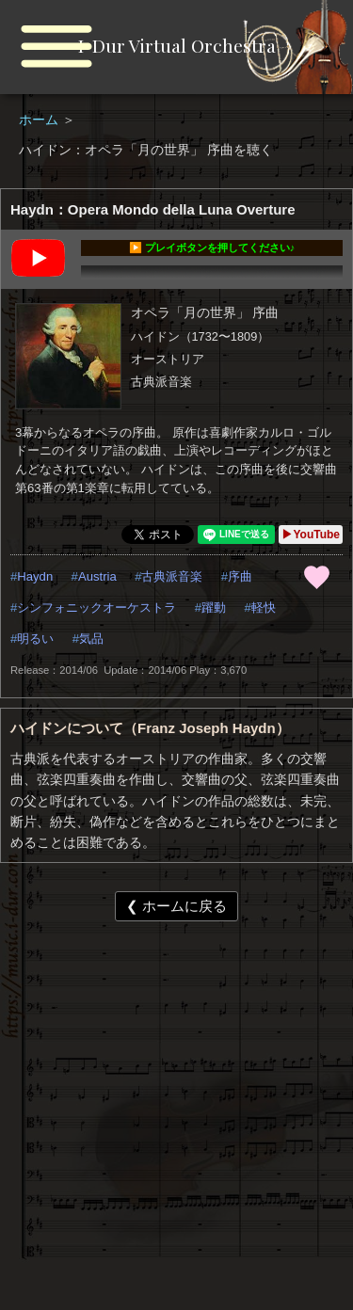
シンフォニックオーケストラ (96, 607)
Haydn (35, 576)
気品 (91, 638)
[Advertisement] (176, 1126)
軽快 (263, 607)
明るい (35, 638)
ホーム (40, 119)
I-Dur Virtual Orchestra (177, 45)
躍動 (213, 607)
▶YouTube (310, 534)
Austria (97, 576)
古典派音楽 (171, 576)
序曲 (240, 576)
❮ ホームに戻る (176, 906)
